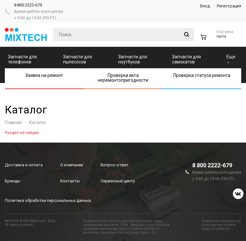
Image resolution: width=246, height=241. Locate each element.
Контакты (70, 181)
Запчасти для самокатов (186, 59)
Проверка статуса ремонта (201, 75)
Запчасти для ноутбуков (132, 59)
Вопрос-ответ (114, 164)
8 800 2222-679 (28, 5)
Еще (230, 58)
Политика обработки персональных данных (48, 200)
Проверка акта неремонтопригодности (123, 78)
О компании (71, 164)
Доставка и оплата (24, 164)
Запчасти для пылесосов (77, 59)
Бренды (12, 181)
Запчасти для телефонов (22, 59)
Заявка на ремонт (44, 75)
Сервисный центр (118, 181)
